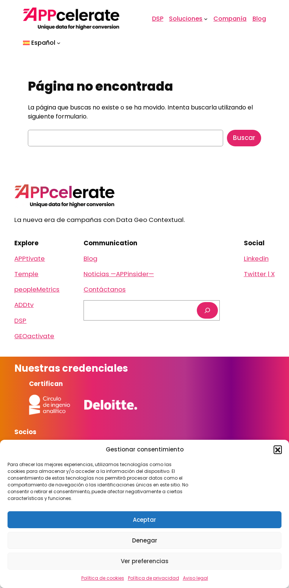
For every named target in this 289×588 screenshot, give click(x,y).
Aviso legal (195, 578)
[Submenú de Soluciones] (206, 19)
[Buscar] (207, 310)
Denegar (144, 540)
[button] (277, 449)
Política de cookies (102, 578)
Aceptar (144, 520)
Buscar (244, 137)
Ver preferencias (145, 561)
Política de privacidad (153, 578)
